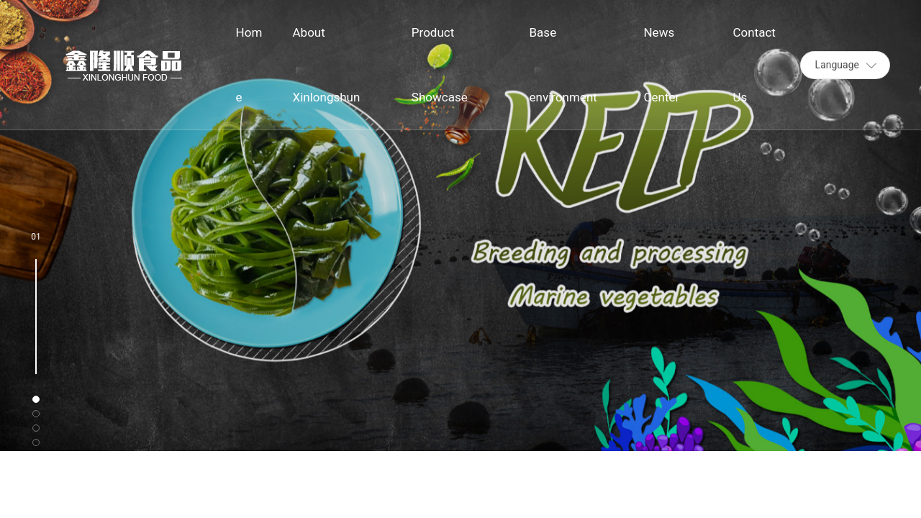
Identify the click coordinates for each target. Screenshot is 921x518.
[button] (36, 399)
